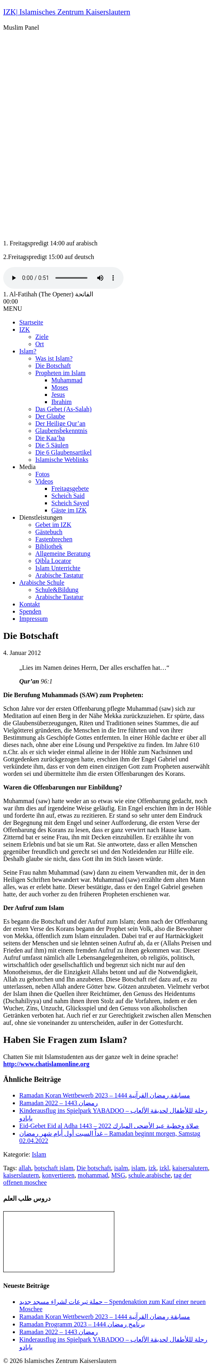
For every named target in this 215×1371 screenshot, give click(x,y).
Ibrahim (61, 401)
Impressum (33, 618)
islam (138, 1168)
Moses (59, 387)
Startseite (31, 322)
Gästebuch (49, 531)
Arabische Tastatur (59, 575)
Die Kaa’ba (50, 438)
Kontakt (29, 604)
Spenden (30, 611)
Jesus (58, 394)
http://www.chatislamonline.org (46, 1064)
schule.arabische (149, 1175)
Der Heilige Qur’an (60, 423)
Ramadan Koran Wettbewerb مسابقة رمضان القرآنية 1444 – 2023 (104, 1095)
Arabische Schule (41, 582)
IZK (24, 329)
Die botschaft (94, 1168)
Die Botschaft (53, 365)
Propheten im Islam (60, 372)
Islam (39, 1154)
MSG (118, 1175)
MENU (12, 308)
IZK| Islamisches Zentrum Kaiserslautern (66, 12)
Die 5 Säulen (52, 445)
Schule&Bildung (57, 589)
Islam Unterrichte (57, 568)
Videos (44, 481)
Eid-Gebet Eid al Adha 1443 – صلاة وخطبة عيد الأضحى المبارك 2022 (109, 1125)
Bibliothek (49, 546)
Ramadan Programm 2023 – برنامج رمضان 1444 (82, 1324)
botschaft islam (53, 1168)
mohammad (93, 1175)
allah (24, 1168)
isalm (121, 1168)
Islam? (28, 351)
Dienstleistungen (41, 517)
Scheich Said (68, 495)
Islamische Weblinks (61, 459)
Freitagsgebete (70, 488)
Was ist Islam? (54, 358)
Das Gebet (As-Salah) (63, 409)
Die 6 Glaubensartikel (63, 452)
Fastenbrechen (53, 539)
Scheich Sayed (70, 503)
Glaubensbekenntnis (61, 430)
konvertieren (58, 1175)
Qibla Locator (53, 560)
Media (27, 466)
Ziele (42, 336)
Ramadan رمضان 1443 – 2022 (58, 1103)
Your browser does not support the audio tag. (63, 278)
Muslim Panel (21, 27)
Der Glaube (50, 416)
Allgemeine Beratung (62, 553)
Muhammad (66, 380)
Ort (39, 344)
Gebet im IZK (53, 524)
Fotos (42, 474)
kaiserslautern (21, 1175)
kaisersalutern (190, 1168)
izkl (164, 1168)
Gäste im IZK (69, 510)
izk (152, 1168)
